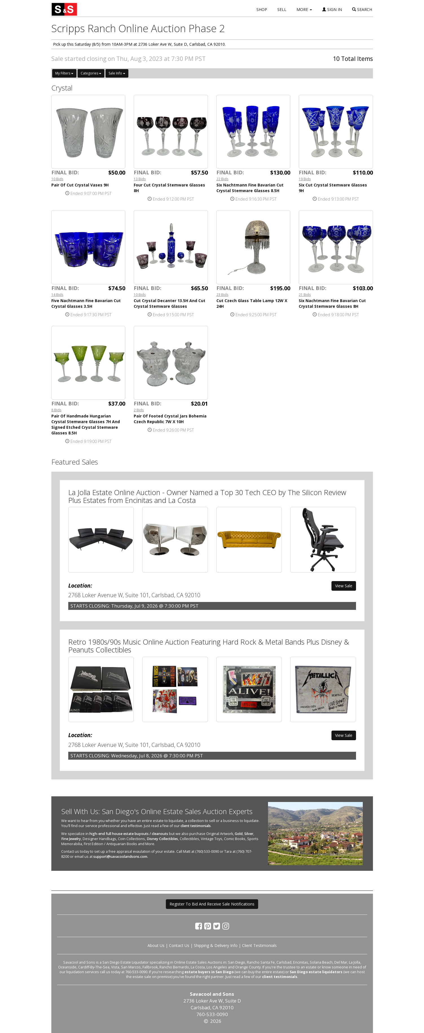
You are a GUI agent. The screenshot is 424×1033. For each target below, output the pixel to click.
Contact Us (179, 945)
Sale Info (117, 73)
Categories (91, 73)
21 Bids (305, 294)
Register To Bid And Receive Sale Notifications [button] (212, 904)
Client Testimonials (259, 945)
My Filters (64, 73)
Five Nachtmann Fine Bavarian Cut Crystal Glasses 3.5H (86, 303)
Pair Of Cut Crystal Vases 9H (80, 185)
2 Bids (139, 410)
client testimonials (196, 825)
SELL (281, 9)
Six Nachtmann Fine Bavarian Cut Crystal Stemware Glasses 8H (332, 303)
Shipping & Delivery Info (216, 945)
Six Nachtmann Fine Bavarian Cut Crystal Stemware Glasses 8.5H (250, 187)
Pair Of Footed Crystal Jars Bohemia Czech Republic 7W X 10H (170, 418)
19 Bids (305, 179)
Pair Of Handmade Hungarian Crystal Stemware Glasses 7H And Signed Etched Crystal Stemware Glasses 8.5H (85, 424)
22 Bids (222, 179)
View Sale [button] (343, 585)
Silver (248, 833)
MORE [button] (304, 9)
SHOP (261, 9)
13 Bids (140, 179)
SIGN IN (332, 9)
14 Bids (57, 294)
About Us (156, 945)
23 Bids (222, 294)
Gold (239, 833)
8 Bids (56, 410)
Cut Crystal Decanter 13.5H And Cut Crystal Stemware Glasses (169, 303)
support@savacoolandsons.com (120, 856)
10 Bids (57, 179)
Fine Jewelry (71, 838)
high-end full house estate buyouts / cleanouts (128, 833)
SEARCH (362, 9)
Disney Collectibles (162, 838)
